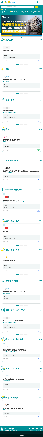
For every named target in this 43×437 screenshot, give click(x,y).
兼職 (38, 150)
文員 (31, 11)
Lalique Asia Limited (7, 172)
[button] (3, 7)
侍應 (26, 12)
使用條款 (36, 432)
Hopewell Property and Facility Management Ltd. (13, 201)
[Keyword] (19, 7)
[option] (21, 52)
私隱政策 (31, 432)
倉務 (35, 11)
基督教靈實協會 (6, 81)
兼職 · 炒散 (4, 12)
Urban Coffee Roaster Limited (9, 52)
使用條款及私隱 (39, 430)
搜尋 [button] (36, 6)
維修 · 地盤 (20, 12)
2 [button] (21, 64)
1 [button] (17, 64)
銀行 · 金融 (12, 12)
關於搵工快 (32, 430)
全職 (38, 60)
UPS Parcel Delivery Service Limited (10, 262)
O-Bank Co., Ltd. (6, 409)
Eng (17, 2)
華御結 (4, 141)
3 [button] (26, 64)
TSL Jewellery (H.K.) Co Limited (10, 351)
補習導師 (39, 11)
